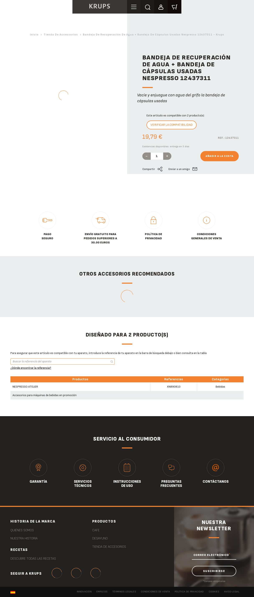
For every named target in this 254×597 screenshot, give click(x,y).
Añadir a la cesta (220, 156)
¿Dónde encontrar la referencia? (30, 368)
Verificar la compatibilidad (171, 125)
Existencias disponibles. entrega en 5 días (165, 146)
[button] (161, 6)
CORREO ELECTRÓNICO (211, 555)
